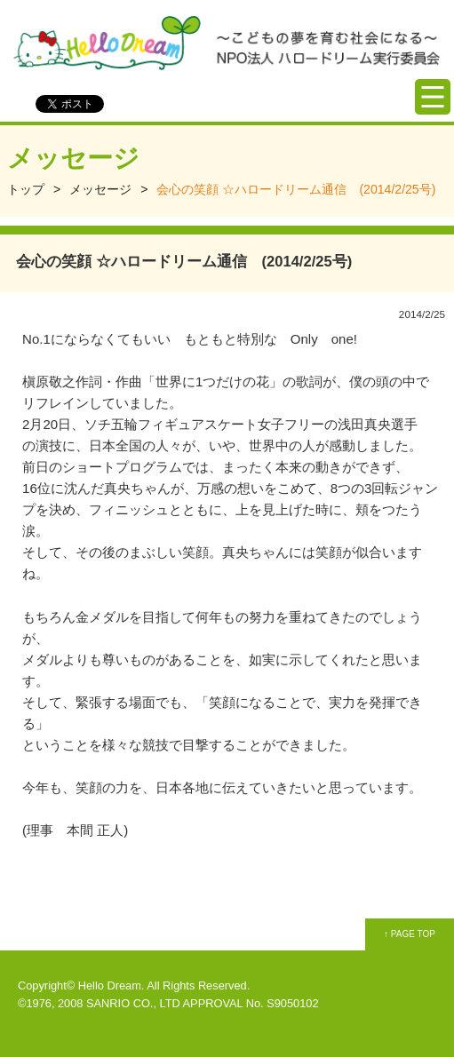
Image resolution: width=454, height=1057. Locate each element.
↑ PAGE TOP (409, 934)
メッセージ (100, 189)
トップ (25, 189)
